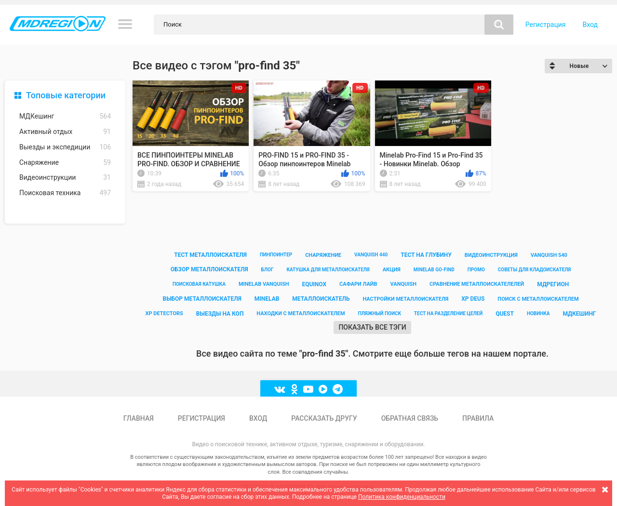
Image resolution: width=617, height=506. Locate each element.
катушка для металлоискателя (327, 269)
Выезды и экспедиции (65, 147)
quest (505, 313)
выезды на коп (220, 313)
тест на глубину (426, 255)
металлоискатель (320, 298)
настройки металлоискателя (405, 299)
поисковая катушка (199, 284)
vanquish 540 (549, 255)
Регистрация (545, 24)
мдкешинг (579, 313)
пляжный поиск (379, 313)
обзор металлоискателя (209, 269)
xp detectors (164, 313)
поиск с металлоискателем (537, 299)
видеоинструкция (491, 255)
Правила (478, 418)
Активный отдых (65, 132)
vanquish (403, 284)
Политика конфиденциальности (401, 496)
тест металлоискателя (210, 255)
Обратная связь (409, 418)
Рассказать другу (324, 418)
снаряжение (323, 255)
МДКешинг (65, 116)
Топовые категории (66, 95)
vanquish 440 (371, 254)
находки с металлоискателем (300, 313)
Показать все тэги (372, 327)
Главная (138, 418)
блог (267, 269)
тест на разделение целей (448, 313)
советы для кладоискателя (534, 269)
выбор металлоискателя (201, 298)
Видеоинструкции (65, 177)
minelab (267, 298)
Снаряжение (65, 163)
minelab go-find (434, 269)
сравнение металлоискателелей (476, 284)
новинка (538, 313)
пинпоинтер (276, 254)
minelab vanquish (264, 284)
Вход (590, 24)
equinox (314, 284)
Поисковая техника (65, 193)
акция (392, 269)
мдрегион (553, 284)
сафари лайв (358, 284)
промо (476, 269)
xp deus (472, 298)
